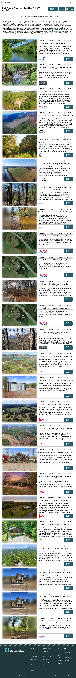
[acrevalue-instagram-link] (19, 655)
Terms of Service (39, 675)
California (60, 651)
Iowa (59, 658)
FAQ (32, 667)
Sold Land (33, 654)
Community (33, 659)
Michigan (60, 661)
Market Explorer (47, 648)
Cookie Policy (53, 675)
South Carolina (68, 657)
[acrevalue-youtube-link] (23, 655)
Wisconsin (67, 661)
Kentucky (60, 660)
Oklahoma (67, 655)
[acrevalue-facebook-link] (11, 655)
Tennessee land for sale (54, 31)
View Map (69, 9)
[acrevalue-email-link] (6, 655)
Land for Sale (34, 656)
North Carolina (68, 652)
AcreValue (6, 21)
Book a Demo (46, 654)
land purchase (31, 31)
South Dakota (67, 658)
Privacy (46, 675)
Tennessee (67, 660)
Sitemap (45, 651)
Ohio (66, 654)
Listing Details (68, 59)
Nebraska (67, 651)
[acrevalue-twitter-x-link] (15, 655)
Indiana (59, 657)
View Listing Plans (51, 16)
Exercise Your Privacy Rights (63, 675)
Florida (59, 652)
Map (71, 2)
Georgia (59, 654)
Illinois (59, 655)
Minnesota (60, 663)
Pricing (32, 648)
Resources (33, 662)
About (32, 664)
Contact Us (46, 664)
